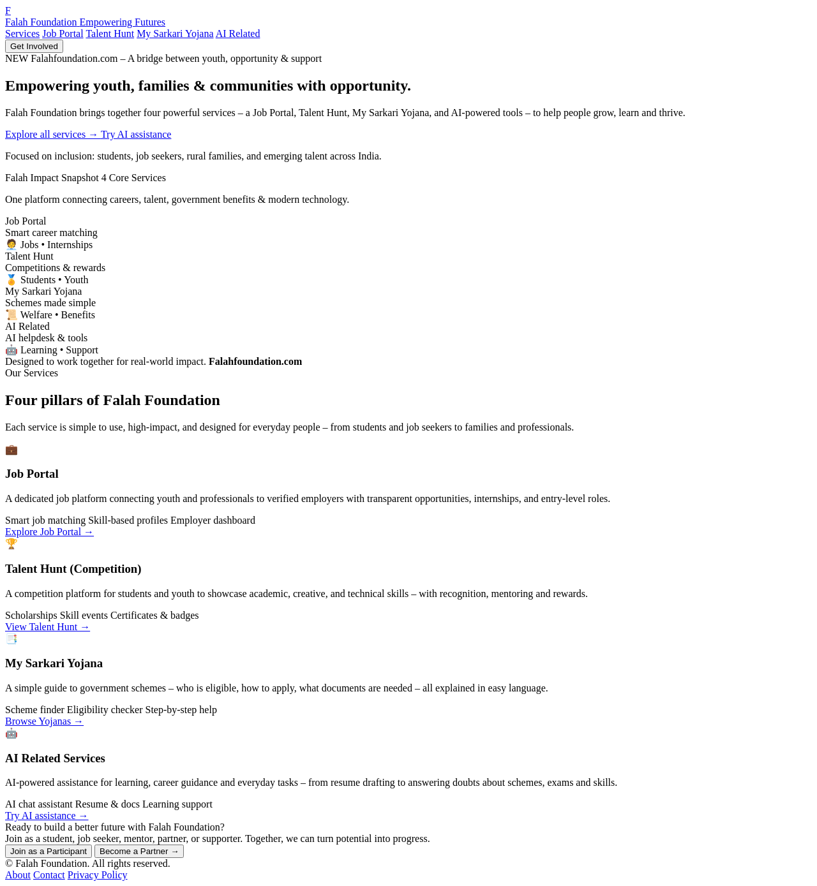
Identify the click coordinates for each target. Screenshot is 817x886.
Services (22, 33)
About (18, 874)
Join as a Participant (48, 851)
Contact (49, 874)
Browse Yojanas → (44, 721)
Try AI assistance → (47, 815)
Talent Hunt (110, 33)
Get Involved (34, 46)
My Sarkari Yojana (175, 33)
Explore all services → (53, 134)
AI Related (238, 33)
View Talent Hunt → (47, 626)
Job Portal (62, 33)
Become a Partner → (139, 851)
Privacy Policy (98, 874)
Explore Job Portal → (49, 531)
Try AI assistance (136, 134)
